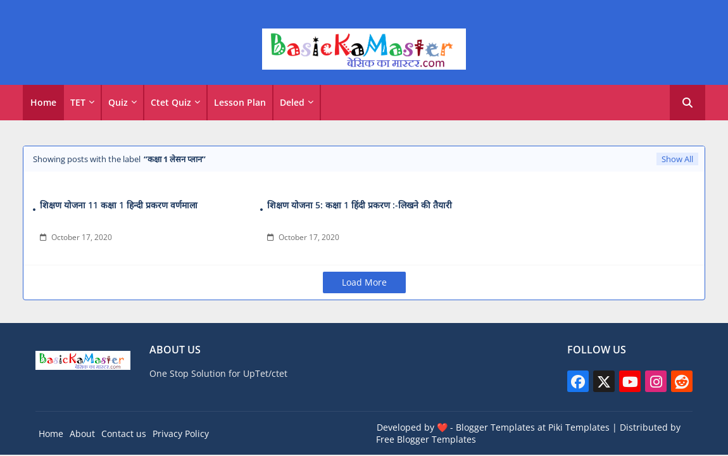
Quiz (118, 102)
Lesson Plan (240, 102)
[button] (687, 102)
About (82, 434)
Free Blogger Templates (426, 439)
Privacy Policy (181, 434)
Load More (364, 282)
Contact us (123, 434)
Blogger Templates (495, 427)
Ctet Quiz (171, 102)
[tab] (43, 102)
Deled (292, 102)
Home (43, 102)
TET (77, 102)
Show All (677, 159)
